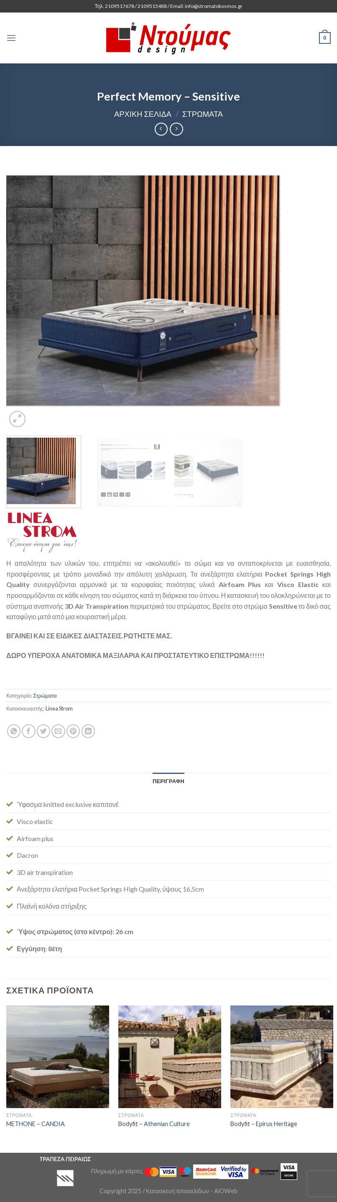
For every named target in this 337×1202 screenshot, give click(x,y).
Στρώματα (202, 113)
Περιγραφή (168, 781)
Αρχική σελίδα (142, 113)
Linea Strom (59, 708)
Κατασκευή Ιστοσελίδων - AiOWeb (191, 1190)
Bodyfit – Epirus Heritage (263, 1123)
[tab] (168, 781)
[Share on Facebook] (29, 731)
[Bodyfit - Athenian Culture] (169, 1056)
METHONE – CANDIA (35, 1123)
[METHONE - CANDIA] (57, 1056)
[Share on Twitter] (44, 731)
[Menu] (11, 38)
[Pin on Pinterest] (73, 731)
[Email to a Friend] (58, 731)
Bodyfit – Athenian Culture (154, 1123)
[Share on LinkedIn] (88, 731)
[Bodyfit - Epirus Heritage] (281, 1056)
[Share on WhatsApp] (14, 731)
